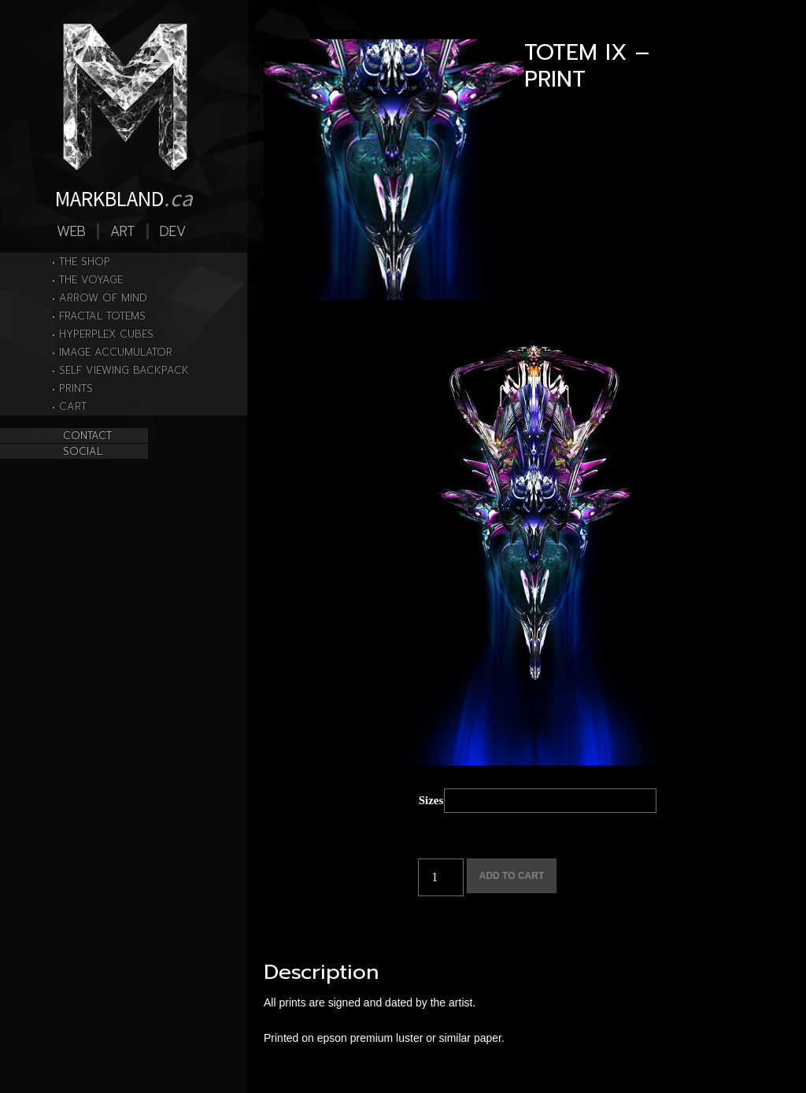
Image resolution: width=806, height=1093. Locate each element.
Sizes (431, 800)
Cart (73, 406)
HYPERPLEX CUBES (106, 334)
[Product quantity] (441, 877)
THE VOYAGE (91, 279)
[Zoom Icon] (394, 169)
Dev (173, 231)
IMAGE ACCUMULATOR (115, 352)
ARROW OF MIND (103, 297)
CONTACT (87, 435)
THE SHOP (84, 261)
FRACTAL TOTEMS (102, 315)
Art (122, 231)
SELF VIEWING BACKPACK (124, 370)
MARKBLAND (124, 197)
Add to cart (511, 875)
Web (71, 231)
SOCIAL (82, 451)
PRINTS (76, 388)
